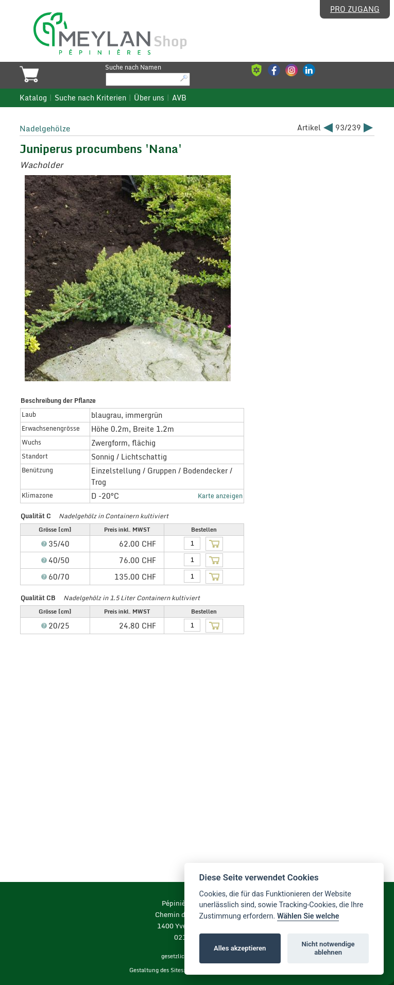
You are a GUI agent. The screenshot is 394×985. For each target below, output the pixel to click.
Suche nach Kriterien (90, 98)
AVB (179, 98)
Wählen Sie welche (308, 916)
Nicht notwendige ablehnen (328, 948)
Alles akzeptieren (240, 948)
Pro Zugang (355, 9)
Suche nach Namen (133, 67)
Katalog (33, 98)
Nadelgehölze (45, 128)
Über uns (149, 98)
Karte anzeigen (220, 495)
